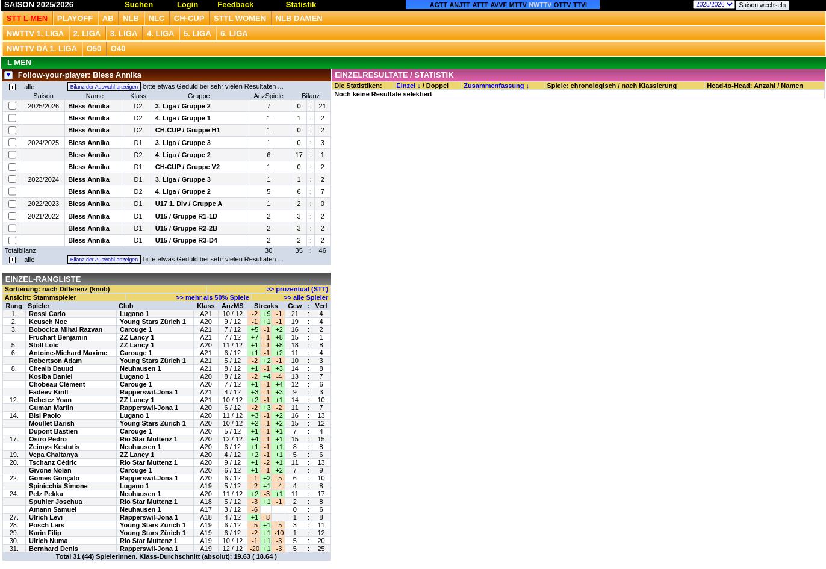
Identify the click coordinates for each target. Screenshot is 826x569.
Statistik (301, 4)
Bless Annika (89, 106)
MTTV (518, 4)
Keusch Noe (48, 321)
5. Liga (197, 33)
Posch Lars (46, 525)
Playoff (75, 18)
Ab (108, 18)
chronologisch (593, 85)
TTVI (580, 4)
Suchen (139, 4)
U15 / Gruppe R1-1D (186, 216)
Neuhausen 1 (140, 368)
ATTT (480, 4)
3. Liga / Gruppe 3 (183, 142)
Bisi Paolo (45, 415)
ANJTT (459, 4)
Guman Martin (51, 407)
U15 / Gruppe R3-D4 (186, 240)
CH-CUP (189, 18)
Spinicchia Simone (58, 486)
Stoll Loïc (44, 345)
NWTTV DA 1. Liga (42, 48)
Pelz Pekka (46, 493)
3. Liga (124, 33)
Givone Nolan (50, 470)
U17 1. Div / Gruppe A (188, 203)
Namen (792, 85)
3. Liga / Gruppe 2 (183, 106)
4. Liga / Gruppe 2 (183, 154)
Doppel (437, 85)
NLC (157, 18)
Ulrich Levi (46, 517)
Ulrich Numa (48, 540)
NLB (131, 18)
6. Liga (234, 33)
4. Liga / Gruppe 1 (183, 118)
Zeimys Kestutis (54, 446)
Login (187, 4)
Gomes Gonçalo (54, 478)
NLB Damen (299, 18)
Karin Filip (45, 532)
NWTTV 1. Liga (35, 33)
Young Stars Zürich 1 (153, 321)
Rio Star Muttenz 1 (149, 439)
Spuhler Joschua (55, 501)
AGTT (438, 4)
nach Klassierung (649, 85)
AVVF (498, 4)
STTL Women (240, 18)
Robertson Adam (55, 360)
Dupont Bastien (53, 431)
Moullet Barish (52, 423)
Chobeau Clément (57, 384)
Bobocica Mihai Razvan (65, 329)
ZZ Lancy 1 (137, 337)
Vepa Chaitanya (53, 454)
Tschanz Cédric (53, 462)
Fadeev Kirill (48, 392)
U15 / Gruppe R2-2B (186, 228)
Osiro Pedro (48, 439)
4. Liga (161, 33)
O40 (118, 48)
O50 (94, 48)
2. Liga (87, 33)
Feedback (235, 4)
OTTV (562, 4)
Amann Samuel (52, 509)
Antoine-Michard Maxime (68, 352)
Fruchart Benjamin (58, 337)
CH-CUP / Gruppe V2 (187, 166)
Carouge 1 (136, 329)
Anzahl (764, 85)
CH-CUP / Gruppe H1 (187, 130)
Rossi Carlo (47, 313)
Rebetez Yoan (50, 399)
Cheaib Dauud (51, 368)
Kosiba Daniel (51, 376)
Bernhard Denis (53, 548)
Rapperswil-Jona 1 (149, 392)
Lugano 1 (134, 313)
